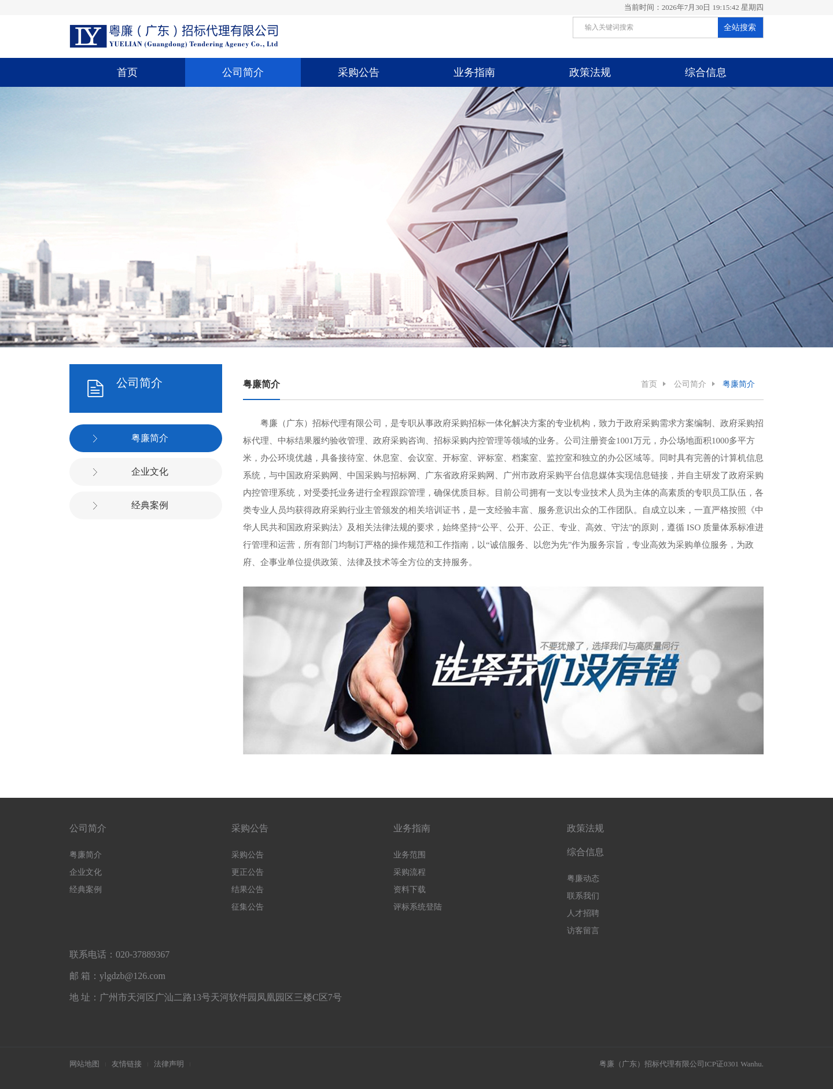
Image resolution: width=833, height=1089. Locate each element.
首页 (127, 72)
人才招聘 (583, 913)
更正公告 (247, 872)
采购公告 (358, 72)
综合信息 (706, 72)
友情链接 (127, 1063)
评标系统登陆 (417, 907)
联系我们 (583, 896)
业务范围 (409, 854)
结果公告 (247, 889)
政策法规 (590, 72)
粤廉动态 (583, 878)
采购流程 (409, 872)
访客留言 (583, 930)
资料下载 (409, 889)
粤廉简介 (149, 438)
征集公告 (247, 907)
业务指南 (474, 72)
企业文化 (149, 471)
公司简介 (243, 72)
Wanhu (751, 1063)
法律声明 (169, 1063)
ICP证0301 (722, 1063)
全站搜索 (740, 27)
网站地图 (84, 1063)
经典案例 (149, 505)
